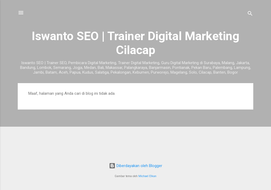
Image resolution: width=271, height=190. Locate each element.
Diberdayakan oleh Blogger (135, 165)
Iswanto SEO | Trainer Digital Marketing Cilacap (135, 43)
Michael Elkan (147, 176)
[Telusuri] (250, 14)
